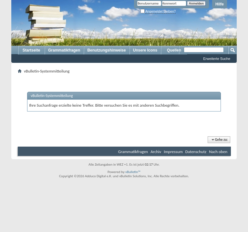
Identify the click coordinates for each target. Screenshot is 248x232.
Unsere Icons (145, 50)
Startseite (31, 50)
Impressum (173, 151)
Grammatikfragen (64, 50)
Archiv (155, 151)
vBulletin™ (132, 172)
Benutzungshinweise (106, 50)
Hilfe (219, 4)
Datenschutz (195, 151)
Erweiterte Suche (216, 59)
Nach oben (218, 151)
